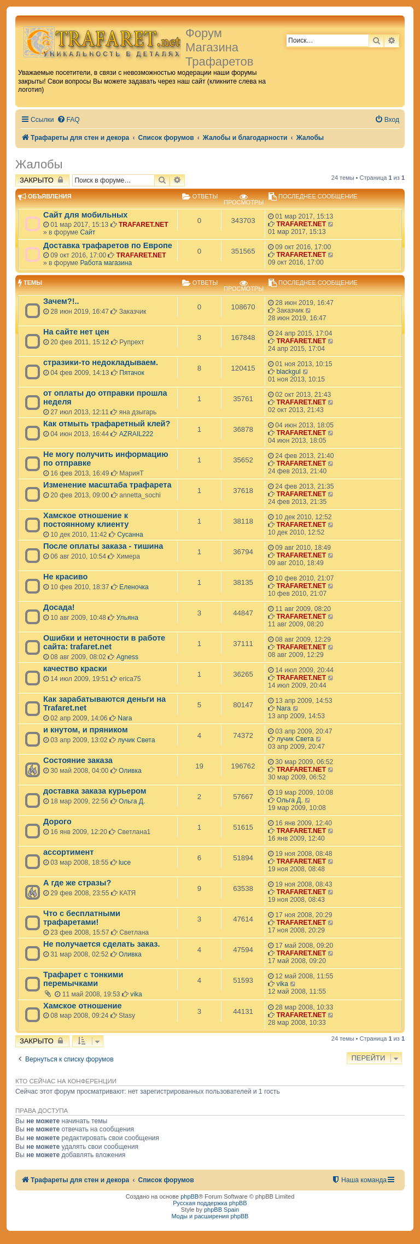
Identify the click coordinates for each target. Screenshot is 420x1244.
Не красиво (65, 576)
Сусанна (130, 534)
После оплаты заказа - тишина (103, 546)
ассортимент (68, 852)
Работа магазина (106, 263)
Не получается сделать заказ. (101, 944)
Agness (127, 657)
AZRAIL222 (136, 434)
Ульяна (127, 617)
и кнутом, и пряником (85, 729)
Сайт (87, 232)
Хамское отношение (82, 1005)
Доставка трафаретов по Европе (107, 245)
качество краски (75, 668)
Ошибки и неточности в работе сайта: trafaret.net (104, 642)
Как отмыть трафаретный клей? (106, 423)
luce (125, 862)
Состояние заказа (78, 760)
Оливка (130, 770)
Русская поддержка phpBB (210, 1203)
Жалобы (39, 164)
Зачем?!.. (61, 301)
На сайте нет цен (76, 331)
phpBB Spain (221, 1209)
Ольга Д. (132, 801)
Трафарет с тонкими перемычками (83, 979)
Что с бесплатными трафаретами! (81, 917)
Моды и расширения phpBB (210, 1216)
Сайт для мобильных (85, 214)
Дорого (57, 821)
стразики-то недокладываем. (100, 362)
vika (136, 994)
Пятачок (131, 373)
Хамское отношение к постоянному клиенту (86, 520)
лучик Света (136, 740)
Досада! (59, 607)
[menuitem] (68, 120)
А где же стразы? (77, 882)
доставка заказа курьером (94, 791)
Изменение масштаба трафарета (107, 484)
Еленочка (134, 587)
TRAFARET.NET (143, 224)
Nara (125, 718)
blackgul (288, 371)
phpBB (189, 1196)
